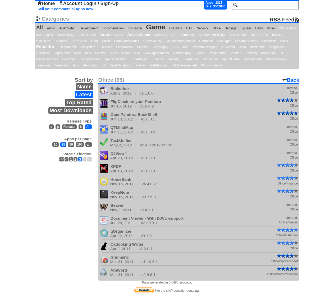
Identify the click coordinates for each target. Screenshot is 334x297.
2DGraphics (287, 28)
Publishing (268, 53)
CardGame (79, 41)
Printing (236, 53)
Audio (51, 28)
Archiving (160, 35)
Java (242, 47)
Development (89, 28)
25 (63, 144)
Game (155, 27)
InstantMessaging (205, 47)
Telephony (43, 65)
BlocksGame (238, 35)
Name (84, 86)
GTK (189, 28)
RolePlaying (139, 59)
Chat (94, 41)
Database (206, 41)
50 (71, 144)
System (245, 28)
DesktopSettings (246, 41)
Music (114, 53)
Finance (143, 47)
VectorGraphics (121, 65)
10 (55, 144)
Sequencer (191, 59)
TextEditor (91, 65)
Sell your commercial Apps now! (66, 9)
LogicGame (62, 53)
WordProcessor (212, 65)
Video (271, 28)
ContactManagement (180, 41)
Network (202, 28)
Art (173, 35)
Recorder (68, 59)
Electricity (269, 41)
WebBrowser (158, 65)
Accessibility (65, 35)
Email (284, 41)
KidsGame (257, 47)
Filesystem (87, 47)
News (126, 53)
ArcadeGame (138, 35)
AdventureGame (111, 35)
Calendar (60, 41)
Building (277, 35)
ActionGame (87, 35)
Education (135, 28)
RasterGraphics (47, 59)
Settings (230, 28)
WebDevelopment (184, 65)
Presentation (217, 53)
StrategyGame (276, 59)
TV (104, 65)
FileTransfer (124, 47)
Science (158, 59)
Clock (106, 41)
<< (61, 159)
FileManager (67, 47)
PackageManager (156, 53)
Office (216, 28)
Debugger (224, 41)
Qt (281, 53)
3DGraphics (44, 35)
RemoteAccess (90, 59)
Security (173, 59)
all (88, 144)
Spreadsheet (253, 59)
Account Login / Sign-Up (89, 3)
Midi (88, 53)
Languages (277, 47)
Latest (84, 94)
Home (46, 3)
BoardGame (259, 35)
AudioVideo (67, 28)
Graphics (175, 28)
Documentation (113, 28)
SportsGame (231, 59)
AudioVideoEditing (212, 35)
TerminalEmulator (67, 65)
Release (69, 127)
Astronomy (187, 35)
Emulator (45, 46)
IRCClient (228, 47)
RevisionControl (116, 59)
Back (290, 80)
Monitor (100, 53)
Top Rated (78, 102)
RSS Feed (282, 19)
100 (80, 144)
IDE (185, 47)
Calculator (43, 41)
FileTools (106, 47)
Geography (160, 47)
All (39, 27)
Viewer (140, 65)
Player (199, 53)
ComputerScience (126, 41)
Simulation (210, 59)
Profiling (251, 53)
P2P (137, 53)
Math (77, 53)
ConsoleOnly (152, 41)
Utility (259, 28)
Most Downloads (71, 110)
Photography (182, 53)
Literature (43, 53)
